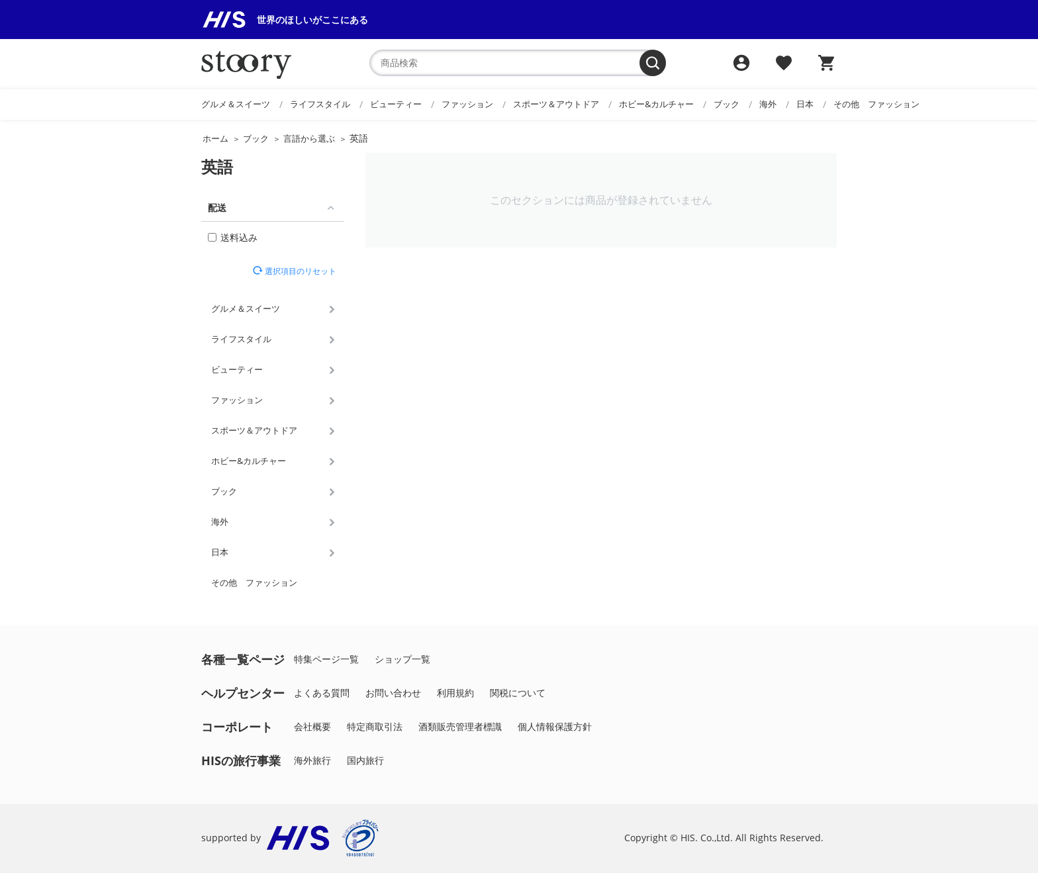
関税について (517, 692)
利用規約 (455, 692)
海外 (768, 104)
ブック (726, 104)
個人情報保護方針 (555, 726)
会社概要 (312, 726)
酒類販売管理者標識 (460, 726)
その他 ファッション (876, 104)
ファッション (467, 104)
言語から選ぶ (309, 138)
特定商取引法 (374, 726)
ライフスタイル (320, 104)
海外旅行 (312, 760)
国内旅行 (365, 760)
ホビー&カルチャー (656, 104)
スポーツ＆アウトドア (556, 104)
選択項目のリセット (299, 270)
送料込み (233, 237)
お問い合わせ (393, 692)
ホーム (215, 138)
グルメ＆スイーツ (235, 104)
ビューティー (396, 104)
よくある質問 (322, 692)
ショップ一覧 (402, 659)
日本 (805, 104)
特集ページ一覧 (326, 659)
